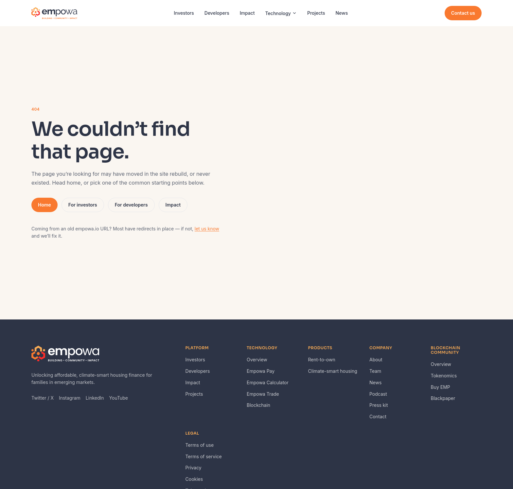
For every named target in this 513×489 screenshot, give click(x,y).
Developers (216, 13)
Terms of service (204, 456)
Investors (184, 13)
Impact (247, 13)
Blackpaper (443, 398)
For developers (131, 205)
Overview (257, 359)
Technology (281, 13)
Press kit (378, 405)
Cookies (194, 479)
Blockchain (258, 405)
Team (375, 371)
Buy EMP (440, 387)
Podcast (378, 394)
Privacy (194, 467)
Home (44, 205)
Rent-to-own (321, 359)
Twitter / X (42, 398)
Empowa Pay (260, 371)
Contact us (463, 13)
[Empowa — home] (54, 13)
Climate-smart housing (332, 371)
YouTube (118, 398)
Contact (377, 416)
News (342, 13)
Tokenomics (444, 375)
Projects (316, 13)
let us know (207, 228)
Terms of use (200, 445)
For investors (82, 205)
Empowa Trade (263, 394)
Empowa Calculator (268, 382)
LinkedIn (95, 398)
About (375, 359)
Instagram (69, 398)
